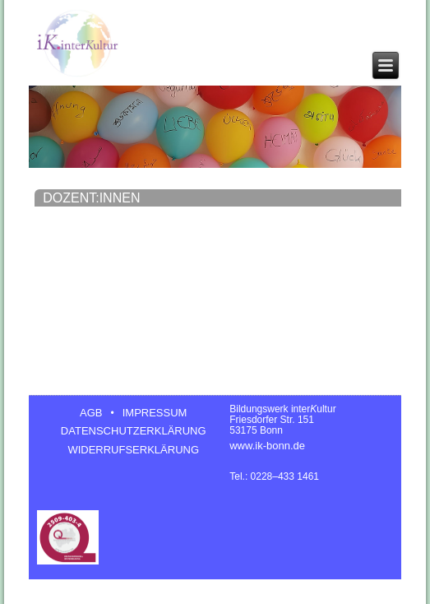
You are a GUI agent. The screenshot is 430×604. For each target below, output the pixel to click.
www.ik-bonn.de (267, 445)
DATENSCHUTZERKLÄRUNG (133, 431)
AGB (91, 413)
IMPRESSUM (155, 413)
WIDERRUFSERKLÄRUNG (133, 450)
